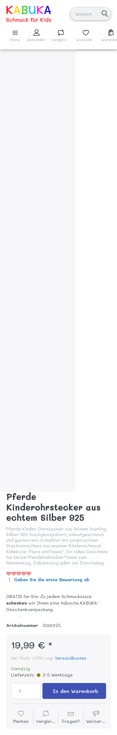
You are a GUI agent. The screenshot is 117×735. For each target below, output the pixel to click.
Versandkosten (70, 658)
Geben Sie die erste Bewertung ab (52, 579)
